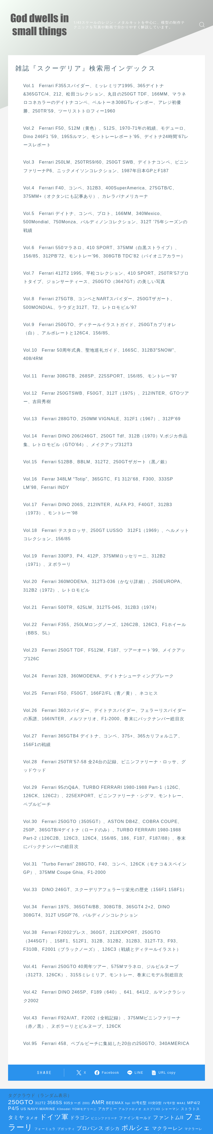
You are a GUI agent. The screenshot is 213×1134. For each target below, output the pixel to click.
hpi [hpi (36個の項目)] (127, 1103)
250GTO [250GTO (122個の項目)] (21, 1101)
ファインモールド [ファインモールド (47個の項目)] (135, 1118)
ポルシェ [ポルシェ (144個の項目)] (136, 1127)
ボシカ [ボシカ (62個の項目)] (112, 1128)
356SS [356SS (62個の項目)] (54, 1102)
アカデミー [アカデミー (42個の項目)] (107, 1109)
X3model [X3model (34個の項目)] (64, 1109)
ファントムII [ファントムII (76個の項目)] (168, 1117)
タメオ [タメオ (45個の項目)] (32, 1118)
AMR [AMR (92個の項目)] (98, 1102)
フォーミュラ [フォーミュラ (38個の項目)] (45, 1129)
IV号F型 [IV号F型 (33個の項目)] (169, 1103)
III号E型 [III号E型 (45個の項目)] (139, 1103)
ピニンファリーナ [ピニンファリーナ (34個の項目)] (104, 1118)
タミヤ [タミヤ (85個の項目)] (16, 1117)
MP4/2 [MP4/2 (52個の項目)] (193, 1103)
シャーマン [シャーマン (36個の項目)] (170, 1109)
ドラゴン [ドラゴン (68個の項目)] (80, 1117)
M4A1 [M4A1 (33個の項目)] (181, 1103)
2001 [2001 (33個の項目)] (86, 1103)
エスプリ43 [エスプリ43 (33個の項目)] (151, 1109)
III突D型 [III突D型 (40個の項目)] (155, 1103)
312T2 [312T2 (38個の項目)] (40, 1103)
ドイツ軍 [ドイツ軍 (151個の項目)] (54, 1117)
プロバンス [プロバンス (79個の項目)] (90, 1128)
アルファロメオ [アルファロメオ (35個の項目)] (129, 1109)
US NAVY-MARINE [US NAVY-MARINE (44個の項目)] (38, 1109)
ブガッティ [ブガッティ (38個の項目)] (66, 1129)
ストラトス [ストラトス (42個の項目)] (190, 1109)
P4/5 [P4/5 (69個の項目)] (13, 1108)
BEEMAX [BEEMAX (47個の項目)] (115, 1103)
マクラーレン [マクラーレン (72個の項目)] (167, 1128)
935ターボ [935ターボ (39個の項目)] (72, 1103)
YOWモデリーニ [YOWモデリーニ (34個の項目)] (84, 1109)
